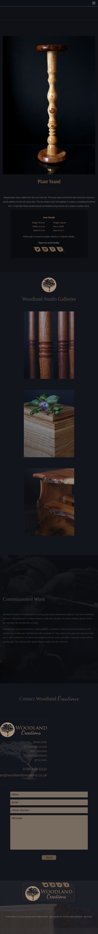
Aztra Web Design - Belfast (77, 917)
